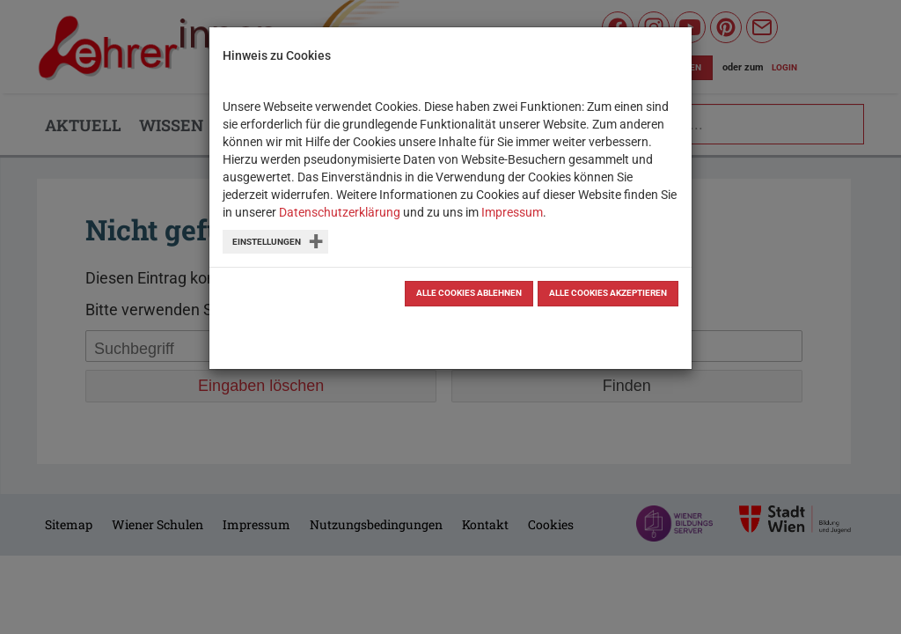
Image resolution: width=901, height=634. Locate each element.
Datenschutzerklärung (339, 212)
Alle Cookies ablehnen (469, 293)
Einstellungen (266, 242)
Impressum (512, 212)
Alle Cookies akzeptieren (608, 293)
